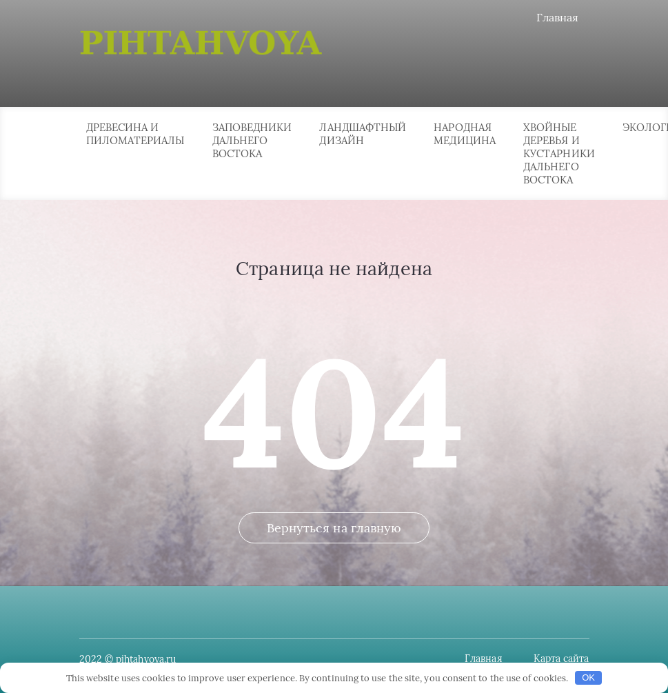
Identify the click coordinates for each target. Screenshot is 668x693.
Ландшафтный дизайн (362, 134)
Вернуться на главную (334, 528)
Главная (557, 17)
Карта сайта (561, 658)
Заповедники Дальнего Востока (252, 140)
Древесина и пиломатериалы (135, 134)
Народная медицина (465, 134)
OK (588, 677)
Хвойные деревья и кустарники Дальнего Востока (559, 153)
